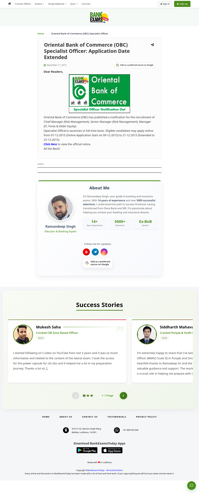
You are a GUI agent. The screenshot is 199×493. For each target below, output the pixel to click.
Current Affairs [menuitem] (23, 3)
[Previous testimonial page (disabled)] (75, 408)
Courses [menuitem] (85, 3)
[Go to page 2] (88, 408)
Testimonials (117, 429)
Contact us (90, 429)
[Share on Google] (134, 65)
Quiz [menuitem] (72, 3)
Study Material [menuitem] (56, 3)
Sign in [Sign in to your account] (165, 3)
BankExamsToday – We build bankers (105, 482)
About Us (66, 429)
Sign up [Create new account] (182, 3)
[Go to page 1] (84, 408)
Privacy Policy (146, 429)
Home (40, 33)
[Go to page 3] (91, 408)
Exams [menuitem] (38, 3)
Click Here (50, 144)
